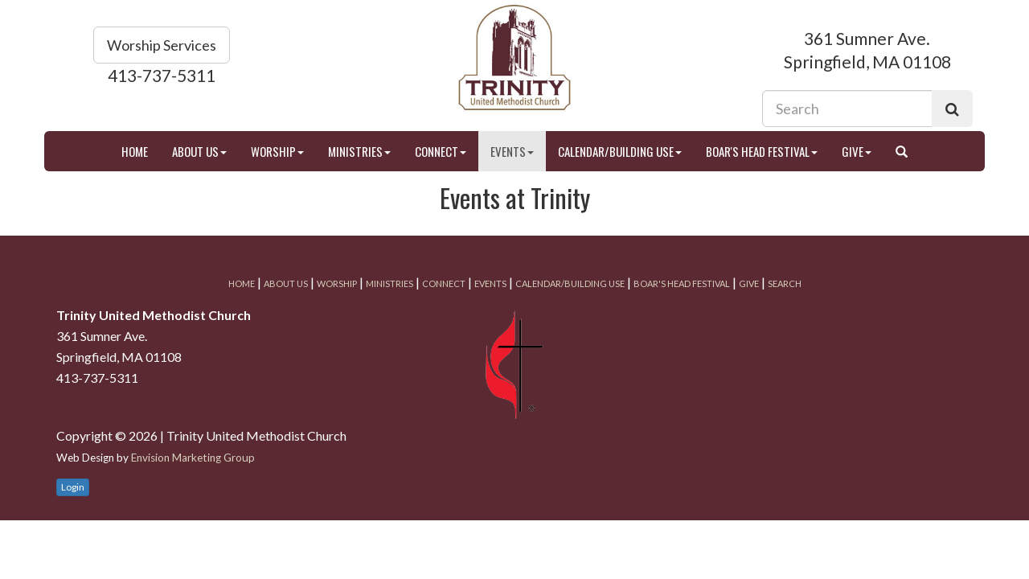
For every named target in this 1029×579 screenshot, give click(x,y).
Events (512, 151)
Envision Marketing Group (193, 457)
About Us (199, 151)
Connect (440, 151)
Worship (277, 151)
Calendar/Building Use (620, 151)
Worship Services (161, 45)
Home (134, 151)
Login (72, 487)
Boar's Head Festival (762, 151)
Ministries (359, 151)
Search (784, 283)
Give (856, 151)
